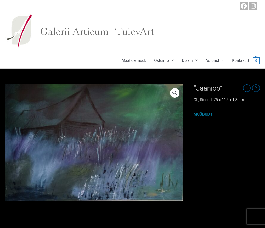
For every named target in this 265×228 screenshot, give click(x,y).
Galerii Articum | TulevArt (97, 31)
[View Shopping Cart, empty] (256, 60)
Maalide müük (134, 60)
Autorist (212, 60)
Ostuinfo (161, 60)
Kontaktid (240, 60)
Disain (187, 60)
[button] (174, 93)
